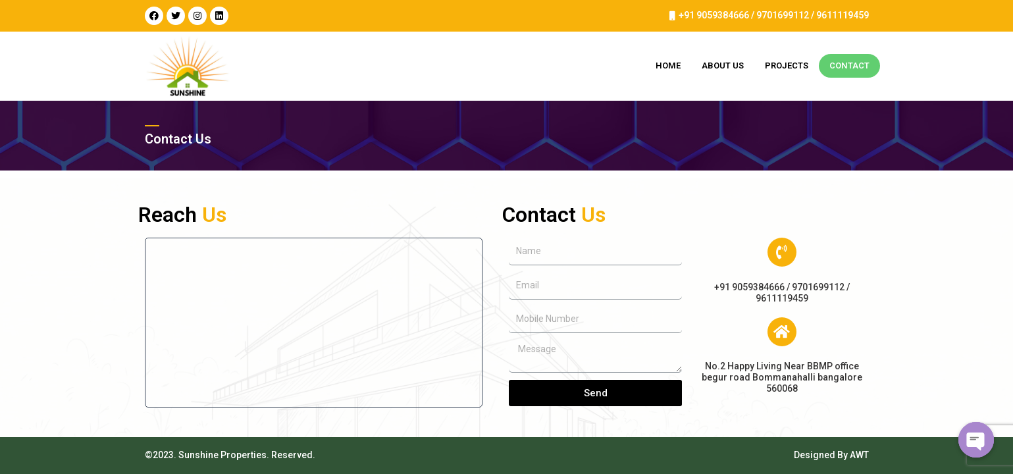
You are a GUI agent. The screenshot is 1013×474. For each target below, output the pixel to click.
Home (668, 65)
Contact (849, 65)
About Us (723, 65)
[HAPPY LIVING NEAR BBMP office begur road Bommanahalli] (313, 322)
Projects (786, 65)
